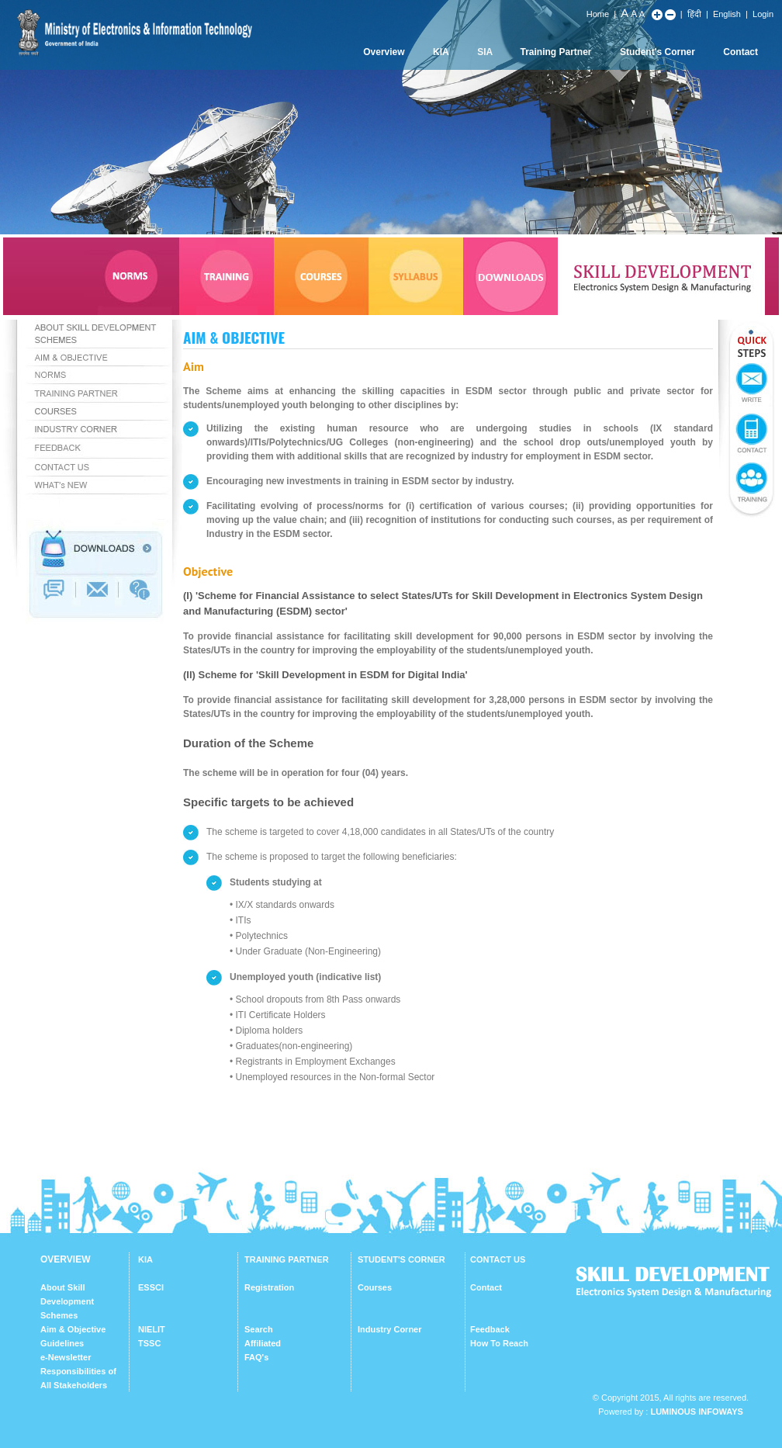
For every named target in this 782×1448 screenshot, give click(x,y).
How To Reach (499, 1343)
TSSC (149, 1343)
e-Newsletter (65, 1357)
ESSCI (151, 1287)
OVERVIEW (65, 1259)
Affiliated (262, 1343)
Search (258, 1329)
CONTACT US (497, 1259)
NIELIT (151, 1329)
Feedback (490, 1329)
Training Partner (556, 52)
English (727, 14)
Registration (269, 1287)
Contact (740, 52)
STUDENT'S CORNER (401, 1259)
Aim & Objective (73, 1329)
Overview (383, 52)
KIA (441, 52)
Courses (375, 1287)
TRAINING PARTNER (286, 1259)
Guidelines (62, 1343)
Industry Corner (390, 1329)
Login (763, 14)
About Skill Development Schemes (67, 1301)
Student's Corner (657, 52)
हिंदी (694, 14)
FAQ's (256, 1357)
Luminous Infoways (696, 1411)
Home (597, 14)
